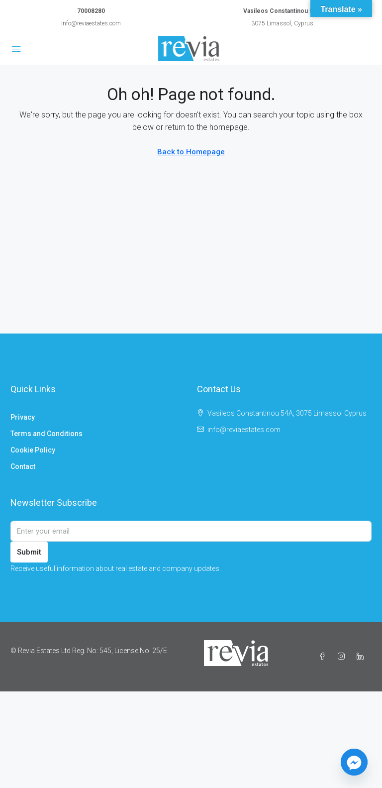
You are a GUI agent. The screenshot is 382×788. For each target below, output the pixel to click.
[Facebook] (324, 657)
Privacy (22, 417)
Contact (22, 466)
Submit (29, 552)
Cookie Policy (32, 450)
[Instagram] (343, 657)
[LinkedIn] (362, 657)
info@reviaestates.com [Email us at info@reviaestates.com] (244, 430)
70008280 (91, 10)
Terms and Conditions (46, 434)
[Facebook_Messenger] (354, 762)
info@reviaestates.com (91, 23)
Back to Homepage (191, 151)
